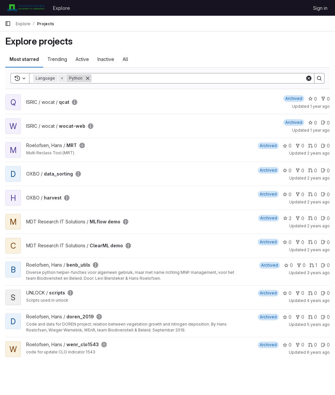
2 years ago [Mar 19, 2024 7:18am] (318, 153)
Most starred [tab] (24, 59)
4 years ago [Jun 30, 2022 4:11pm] (318, 300)
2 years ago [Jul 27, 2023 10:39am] (318, 249)
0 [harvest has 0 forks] (299, 194)
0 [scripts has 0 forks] (299, 293)
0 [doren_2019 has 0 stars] (287, 317)
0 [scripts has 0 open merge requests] (312, 293)
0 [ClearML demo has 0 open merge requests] (312, 242)
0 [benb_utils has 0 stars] (288, 265)
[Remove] (88, 78)
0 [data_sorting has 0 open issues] (325, 170)
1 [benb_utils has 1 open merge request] (313, 265)
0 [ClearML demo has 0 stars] (287, 242)
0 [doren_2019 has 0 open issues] (325, 317)
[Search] (198, 78)
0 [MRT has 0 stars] (287, 145)
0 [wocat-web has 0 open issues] (325, 122)
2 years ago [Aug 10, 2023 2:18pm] (318, 225)
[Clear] (309, 78)
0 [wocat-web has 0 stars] (312, 122)
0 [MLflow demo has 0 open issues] (325, 218)
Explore (61, 8)
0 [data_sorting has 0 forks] (299, 170)
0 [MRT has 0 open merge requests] (312, 145)
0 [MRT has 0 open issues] (325, 145)
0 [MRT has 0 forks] (299, 145)
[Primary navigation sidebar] (8, 23)
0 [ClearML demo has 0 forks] (299, 242)
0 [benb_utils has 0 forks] (301, 265)
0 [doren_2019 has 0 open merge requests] (312, 317)
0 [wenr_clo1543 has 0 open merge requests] (312, 345)
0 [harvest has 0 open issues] (325, 194)
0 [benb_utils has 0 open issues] (325, 265)
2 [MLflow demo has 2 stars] (287, 218)
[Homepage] (26, 8)
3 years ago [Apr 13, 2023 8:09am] (318, 272)
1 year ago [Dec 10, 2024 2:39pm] (320, 106)
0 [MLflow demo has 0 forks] (299, 218)
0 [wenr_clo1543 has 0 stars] (287, 345)
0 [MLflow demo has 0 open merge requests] (312, 218)
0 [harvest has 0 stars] (287, 194)
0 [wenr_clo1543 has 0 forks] (299, 345)
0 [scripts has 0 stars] (287, 293)
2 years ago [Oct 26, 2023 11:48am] (318, 178)
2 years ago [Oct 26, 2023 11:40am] (318, 201)
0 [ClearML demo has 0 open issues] (325, 242)
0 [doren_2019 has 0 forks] (299, 317)
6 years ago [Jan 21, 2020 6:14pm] (318, 352)
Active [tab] (82, 59)
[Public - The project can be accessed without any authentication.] (74, 102)
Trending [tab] (57, 59)
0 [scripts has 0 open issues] (325, 293)
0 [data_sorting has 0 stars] (287, 170)
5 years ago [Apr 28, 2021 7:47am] (318, 324)
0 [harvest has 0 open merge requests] (312, 194)
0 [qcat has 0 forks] (325, 99)
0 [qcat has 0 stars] (312, 99)
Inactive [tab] (105, 59)
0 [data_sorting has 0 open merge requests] (312, 170)
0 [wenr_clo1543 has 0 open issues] (325, 345)
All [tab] (125, 59)
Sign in (320, 8)
